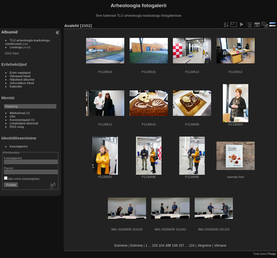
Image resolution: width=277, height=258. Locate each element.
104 (161, 245)
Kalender (16, 86)
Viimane (220, 245)
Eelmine (136, 245)
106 (174, 245)
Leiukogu (16, 47)
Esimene (121, 245)
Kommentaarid (20, 119)
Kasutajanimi (19, 146)
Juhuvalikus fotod (22, 83)
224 (191, 245)
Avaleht (71, 25)
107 (181, 245)
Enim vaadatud (20, 72)
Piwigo (272, 253)
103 (155, 245)
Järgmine (204, 245)
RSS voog (17, 126)
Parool (8, 168)
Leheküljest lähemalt (24, 123)
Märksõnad (17, 113)
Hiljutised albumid (22, 79)
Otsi (12, 116)
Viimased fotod (20, 76)
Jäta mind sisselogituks (22, 178)
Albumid (9, 32)
